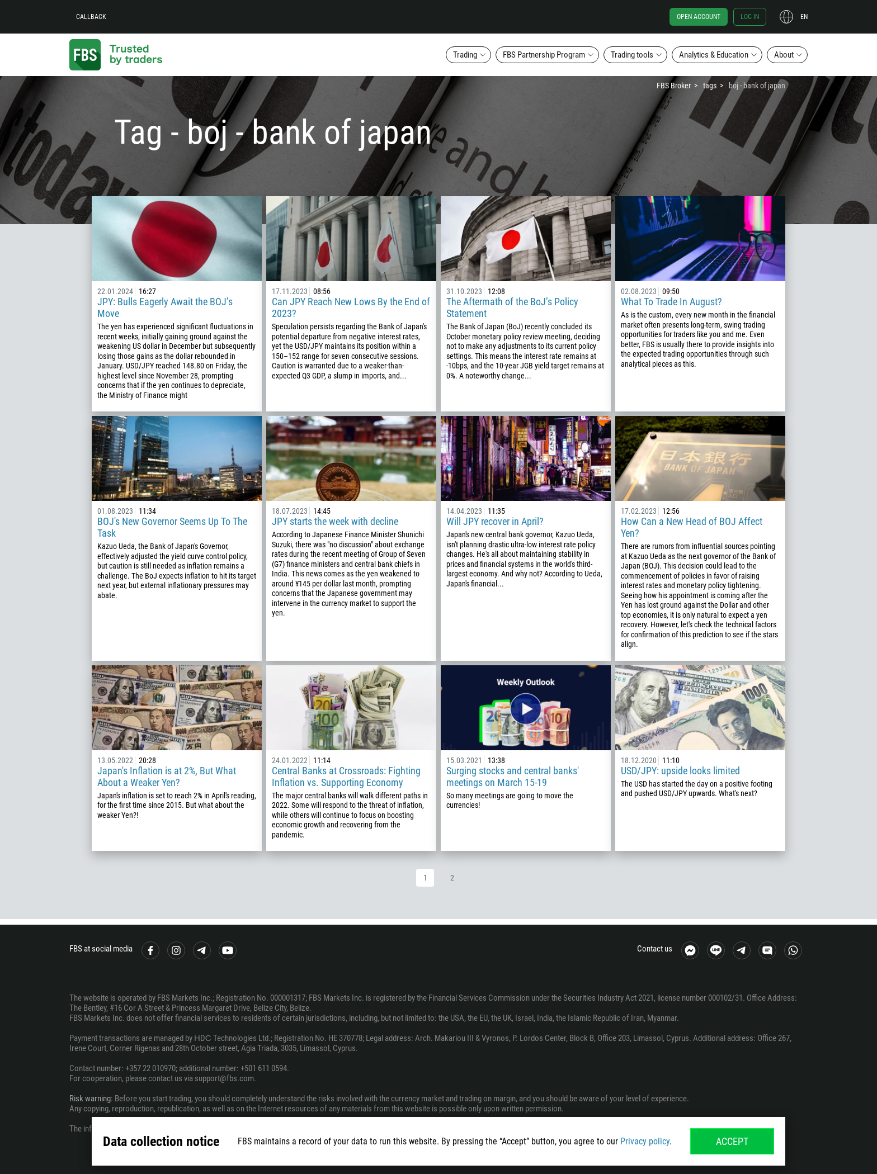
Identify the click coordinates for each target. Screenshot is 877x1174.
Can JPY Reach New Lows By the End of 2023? (351, 307)
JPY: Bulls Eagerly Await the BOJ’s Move (165, 307)
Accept (732, 1141)
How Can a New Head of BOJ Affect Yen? (691, 527)
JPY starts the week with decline (335, 521)
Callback (91, 17)
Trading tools (632, 55)
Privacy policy (644, 1141)
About (784, 55)
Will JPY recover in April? (495, 521)
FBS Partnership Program (544, 55)
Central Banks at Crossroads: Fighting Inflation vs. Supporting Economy (346, 776)
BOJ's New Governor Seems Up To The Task (172, 527)
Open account (698, 17)
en (804, 17)
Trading (465, 55)
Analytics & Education (713, 55)
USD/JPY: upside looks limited (680, 771)
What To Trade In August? (671, 301)
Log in (750, 17)
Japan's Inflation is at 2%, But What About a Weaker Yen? (166, 776)
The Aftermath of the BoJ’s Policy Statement (512, 307)
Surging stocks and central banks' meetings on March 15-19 (512, 776)
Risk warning (90, 1098)
